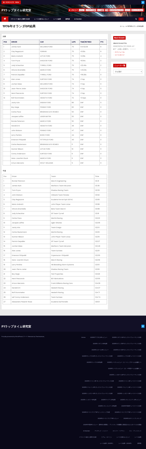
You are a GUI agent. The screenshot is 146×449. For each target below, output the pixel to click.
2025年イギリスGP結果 (100, 344)
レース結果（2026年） (126, 443)
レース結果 (101, 10)
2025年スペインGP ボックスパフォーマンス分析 (99, 381)
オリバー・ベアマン (119, 431)
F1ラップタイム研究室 (16, 10)
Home (83, 337)
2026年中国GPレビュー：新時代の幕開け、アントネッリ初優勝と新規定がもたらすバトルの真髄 (112, 425)
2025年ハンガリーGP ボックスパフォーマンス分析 (97, 393)
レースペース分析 (91, 10)
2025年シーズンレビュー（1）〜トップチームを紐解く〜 (124, 362)
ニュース (127, 10)
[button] (136, 19)
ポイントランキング (137, 10)
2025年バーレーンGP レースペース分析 (129, 387)
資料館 (67, 19)
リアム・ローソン (106, 437)
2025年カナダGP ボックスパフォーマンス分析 (127, 350)
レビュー (81, 10)
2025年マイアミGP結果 (108, 400)
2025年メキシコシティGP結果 (107, 406)
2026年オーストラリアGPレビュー (108, 418)
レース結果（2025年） (107, 443)
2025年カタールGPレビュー (100, 350)
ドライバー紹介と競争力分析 (20, 19)
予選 (107, 10)
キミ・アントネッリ (135, 431)
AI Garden (78, 19)
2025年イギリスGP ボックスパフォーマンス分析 (126, 337)
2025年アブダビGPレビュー (98, 337)
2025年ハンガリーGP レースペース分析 (129, 393)
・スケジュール (119, 52)
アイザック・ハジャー (101, 431)
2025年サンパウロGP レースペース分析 (129, 356)
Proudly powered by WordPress (12, 336)
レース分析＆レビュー (41, 19)
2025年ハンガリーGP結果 (88, 400)
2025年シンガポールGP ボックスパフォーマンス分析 (125, 375)
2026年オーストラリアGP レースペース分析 (128, 412)
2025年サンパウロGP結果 (94, 362)
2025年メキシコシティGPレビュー (130, 400)
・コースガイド (119, 55)
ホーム (122, 26)
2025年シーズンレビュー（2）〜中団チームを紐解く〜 (124, 368)
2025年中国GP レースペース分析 (131, 406)
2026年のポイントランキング (132, 418)
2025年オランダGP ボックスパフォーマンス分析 (126, 344)
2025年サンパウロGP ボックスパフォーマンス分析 (97, 356)
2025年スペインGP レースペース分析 (130, 381)
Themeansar (40, 336)
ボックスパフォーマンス (116, 10)
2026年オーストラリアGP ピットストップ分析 (96, 412)
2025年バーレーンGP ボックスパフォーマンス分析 (97, 387)
